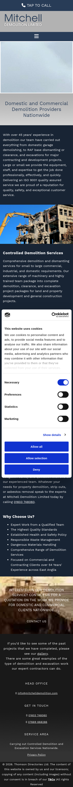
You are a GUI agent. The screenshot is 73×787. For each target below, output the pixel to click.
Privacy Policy (36, 754)
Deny (36, 469)
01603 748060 (24, 502)
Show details (52, 434)
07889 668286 (37, 722)
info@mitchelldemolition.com (38, 693)
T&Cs (51, 779)
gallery (42, 653)
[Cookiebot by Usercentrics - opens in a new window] (52, 314)
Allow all (36, 446)
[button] (36, 5)
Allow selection (36, 458)
